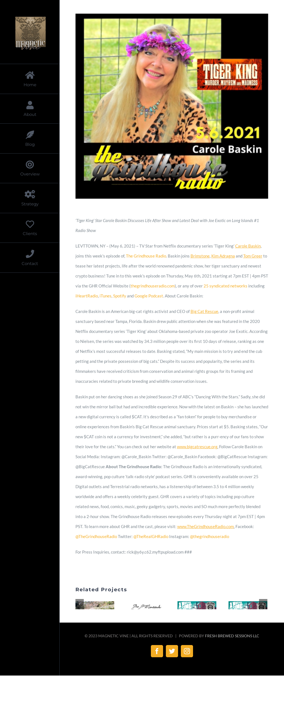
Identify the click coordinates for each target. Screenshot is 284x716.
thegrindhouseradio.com (153, 285)
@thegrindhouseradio (209, 536)
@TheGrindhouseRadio (96, 536)
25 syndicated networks (225, 285)
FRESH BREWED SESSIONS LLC (232, 680)
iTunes (105, 295)
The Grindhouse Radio (146, 255)
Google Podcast (149, 295)
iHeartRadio (86, 295)
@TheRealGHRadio (150, 536)
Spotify (119, 295)
